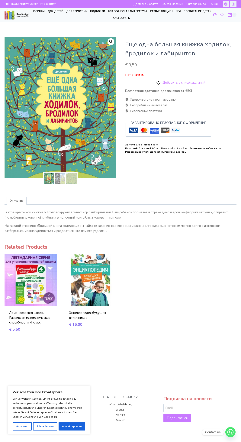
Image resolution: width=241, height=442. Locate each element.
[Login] (215, 15)
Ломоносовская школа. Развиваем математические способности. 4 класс (29, 319)
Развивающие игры (175, 151)
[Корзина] (232, 14)
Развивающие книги (165, 11)
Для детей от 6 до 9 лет (174, 148)
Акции (215, 4)
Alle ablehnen (45, 426)
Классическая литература (127, 11)
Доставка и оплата (145, 4)
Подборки (97, 11)
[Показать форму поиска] (222, 15)
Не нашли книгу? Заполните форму (30, 4)
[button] (111, 41)
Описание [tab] (17, 201)
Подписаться (177, 418)
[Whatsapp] (230, 432)
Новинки (38, 11)
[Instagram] (233, 4)
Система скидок (196, 4)
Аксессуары (121, 18)
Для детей (55, 11)
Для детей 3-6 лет (149, 148)
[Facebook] (226, 4)
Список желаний (172, 4)
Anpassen (22, 426)
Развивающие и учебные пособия (144, 151)
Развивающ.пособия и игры (205, 148)
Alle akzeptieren (72, 426)
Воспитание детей (197, 11)
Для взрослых (76, 11)
